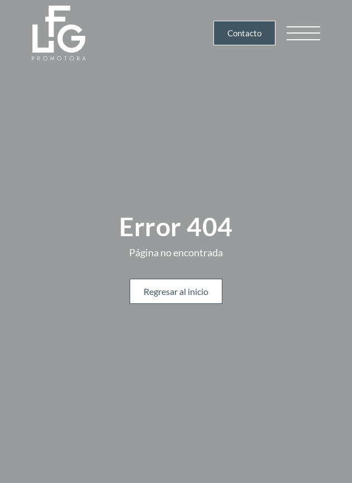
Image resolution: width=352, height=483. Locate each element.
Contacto (244, 33)
